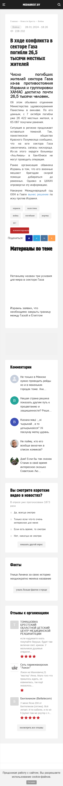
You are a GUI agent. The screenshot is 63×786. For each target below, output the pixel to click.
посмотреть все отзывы (31, 727)
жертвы (45, 215)
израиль (16, 208)
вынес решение (38, 194)
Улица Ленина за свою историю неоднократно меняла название (30, 576)
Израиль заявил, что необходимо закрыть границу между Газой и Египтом (30, 311)
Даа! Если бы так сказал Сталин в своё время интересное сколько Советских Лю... (36, 465)
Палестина (32, 208)
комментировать (21, 230)
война (15, 215)
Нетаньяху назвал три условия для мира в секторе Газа (31, 277)
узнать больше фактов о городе (31, 590)
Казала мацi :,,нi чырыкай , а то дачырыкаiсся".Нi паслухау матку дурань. (35, 426)
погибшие (30, 215)
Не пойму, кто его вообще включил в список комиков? (32, 445)
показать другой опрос (31, 544)
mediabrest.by (31, 4)
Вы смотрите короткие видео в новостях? (29, 493)
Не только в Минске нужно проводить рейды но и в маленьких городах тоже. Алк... (35, 383)
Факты (15, 565)
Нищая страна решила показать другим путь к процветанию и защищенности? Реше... (36, 404)
